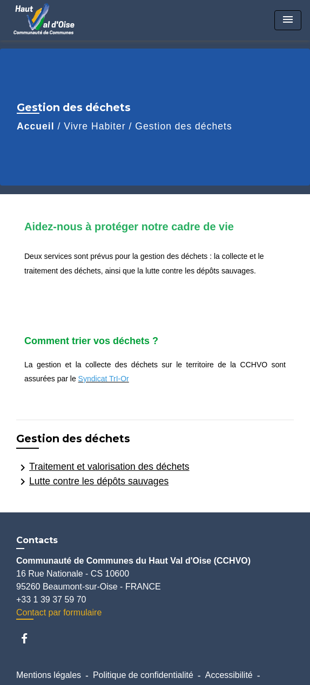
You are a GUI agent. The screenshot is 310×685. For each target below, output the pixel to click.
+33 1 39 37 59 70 (51, 599)
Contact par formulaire (59, 612)
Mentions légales (48, 675)
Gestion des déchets (183, 126)
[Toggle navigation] (287, 20)
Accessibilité (229, 675)
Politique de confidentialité (143, 675)
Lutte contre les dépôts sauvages (92, 481)
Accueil (36, 126)
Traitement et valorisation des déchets (103, 467)
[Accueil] (49, 20)
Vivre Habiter (94, 126)
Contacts (37, 540)
